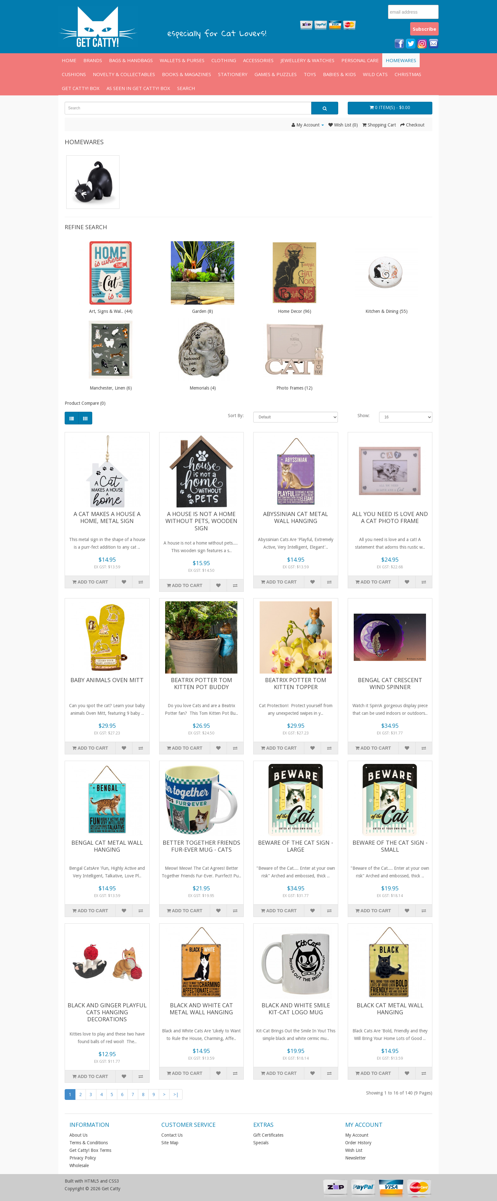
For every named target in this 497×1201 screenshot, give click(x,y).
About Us (78, 1135)
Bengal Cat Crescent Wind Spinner (390, 683)
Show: (364, 415)
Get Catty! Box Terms (90, 1150)
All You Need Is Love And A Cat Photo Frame (390, 517)
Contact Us (172, 1135)
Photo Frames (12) (294, 388)
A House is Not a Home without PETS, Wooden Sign (201, 521)
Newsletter (355, 1157)
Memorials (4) (203, 388)
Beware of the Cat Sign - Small (390, 846)
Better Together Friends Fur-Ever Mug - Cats (201, 846)
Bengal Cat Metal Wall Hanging (107, 846)
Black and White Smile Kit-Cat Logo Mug (295, 1008)
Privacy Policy (82, 1157)
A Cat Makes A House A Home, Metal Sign (107, 517)
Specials (260, 1142)
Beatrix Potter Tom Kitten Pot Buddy (201, 683)
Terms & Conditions (88, 1142)
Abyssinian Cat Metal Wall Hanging (295, 517)
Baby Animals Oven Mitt (107, 680)
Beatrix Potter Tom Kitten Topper (295, 683)
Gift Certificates (268, 1135)
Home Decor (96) (294, 311)
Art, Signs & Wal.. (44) (110, 311)
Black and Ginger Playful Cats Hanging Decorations (107, 1012)
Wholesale (79, 1165)
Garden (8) (202, 311)
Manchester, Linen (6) (111, 388)
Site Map (169, 1142)
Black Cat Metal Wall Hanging (390, 1008)
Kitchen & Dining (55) (386, 311)
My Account (356, 1135)
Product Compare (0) (85, 403)
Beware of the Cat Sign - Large (295, 846)
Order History (358, 1142)
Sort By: (236, 415)
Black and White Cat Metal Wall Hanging (201, 1008)
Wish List (353, 1150)
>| (175, 1094)
